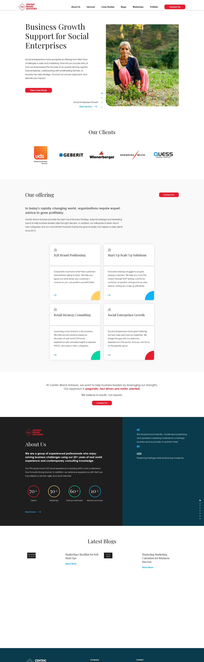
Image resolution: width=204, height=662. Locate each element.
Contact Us (174, 7)
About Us (75, 7)
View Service (85, 106)
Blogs (123, 7)
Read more (30, 518)
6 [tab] (200, 520)
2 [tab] (102, 98)
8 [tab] (200, 525)
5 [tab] (200, 517)
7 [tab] (200, 522)
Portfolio (154, 7)
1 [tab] (102, 93)
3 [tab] (102, 102)
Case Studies (107, 7)
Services (91, 7)
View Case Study (38, 90)
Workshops (138, 7)
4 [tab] (102, 107)
